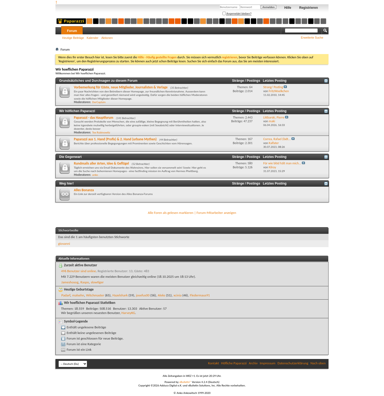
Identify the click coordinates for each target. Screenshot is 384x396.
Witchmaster (95, 295)
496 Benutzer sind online (78, 271)
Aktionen (107, 37)
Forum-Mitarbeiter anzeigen (216, 213)
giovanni (64, 244)
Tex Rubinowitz (101, 132)
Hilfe (287, 8)
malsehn (78, 295)
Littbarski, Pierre (273, 117)
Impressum (267, 363)
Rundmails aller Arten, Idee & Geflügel (101, 163)
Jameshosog (69, 282)
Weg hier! (66, 183)
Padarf (65, 295)
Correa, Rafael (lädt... (277, 139)
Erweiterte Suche (312, 37)
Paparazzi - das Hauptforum (93, 118)
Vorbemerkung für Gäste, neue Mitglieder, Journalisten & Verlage (120, 87)
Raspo (84, 282)
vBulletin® (185, 382)
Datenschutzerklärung (293, 363)
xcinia (178, 295)
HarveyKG (128, 313)
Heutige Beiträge (73, 37)
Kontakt (213, 363)
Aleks (161, 295)
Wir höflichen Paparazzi (77, 111)
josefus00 (142, 295)
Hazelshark (120, 295)
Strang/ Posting (273, 87)
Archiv (253, 363)
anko (95, 175)
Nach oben (318, 363)
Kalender (92, 37)
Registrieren (308, 8)
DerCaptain (99, 102)
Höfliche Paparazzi (234, 363)
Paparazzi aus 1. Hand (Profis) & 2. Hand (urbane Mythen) (115, 139)
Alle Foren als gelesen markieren (170, 213)
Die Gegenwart (70, 157)
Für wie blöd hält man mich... (282, 163)
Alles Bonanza (84, 190)
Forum (72, 31)
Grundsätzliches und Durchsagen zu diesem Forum (98, 81)
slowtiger (97, 282)
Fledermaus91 (200, 295)
